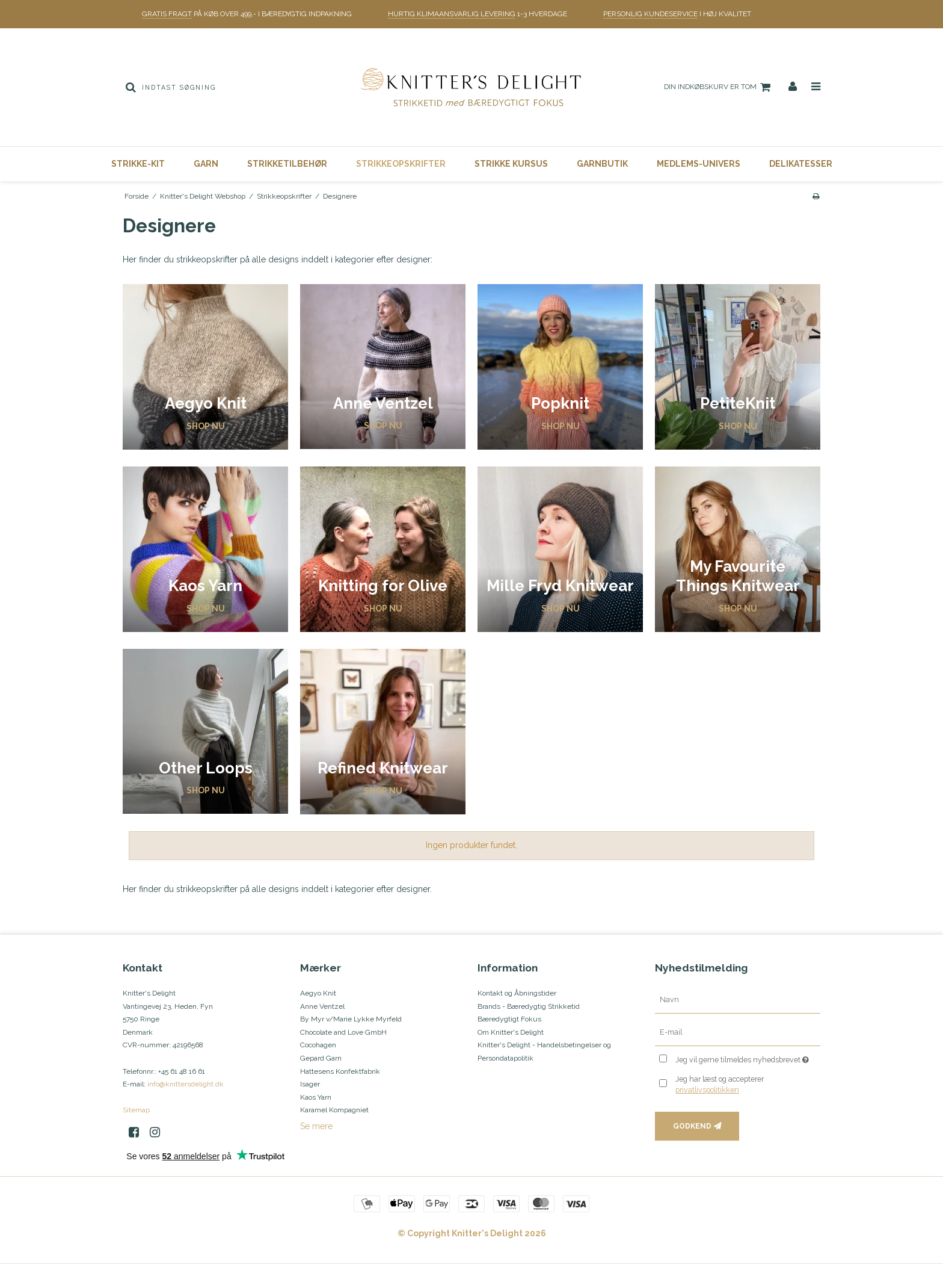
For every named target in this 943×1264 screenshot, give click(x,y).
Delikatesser (800, 164)
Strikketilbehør (287, 164)
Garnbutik (602, 164)
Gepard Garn (321, 1058)
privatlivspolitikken (707, 1089)
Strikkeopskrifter (401, 164)
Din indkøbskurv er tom (719, 87)
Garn (206, 164)
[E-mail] (737, 1032)
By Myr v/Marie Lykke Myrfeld (351, 1019)
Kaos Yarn (315, 1097)
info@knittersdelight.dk (185, 1084)
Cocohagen (318, 1045)
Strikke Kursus (511, 164)
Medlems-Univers (698, 164)
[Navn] (737, 1000)
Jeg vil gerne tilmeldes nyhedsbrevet (747, 1057)
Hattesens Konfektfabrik (340, 1071)
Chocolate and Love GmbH (343, 1032)
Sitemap (136, 1110)
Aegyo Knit (318, 993)
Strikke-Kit (138, 164)
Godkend (692, 1126)
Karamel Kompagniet (334, 1110)
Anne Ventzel (322, 1006)
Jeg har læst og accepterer (719, 1084)
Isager (310, 1084)
